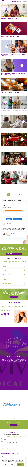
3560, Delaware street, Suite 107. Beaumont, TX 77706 (15, 436)
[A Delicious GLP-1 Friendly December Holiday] (14, 177)
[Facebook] (2, 448)
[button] (25, 1)
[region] (12, 461)
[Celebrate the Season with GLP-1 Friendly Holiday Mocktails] (14, 139)
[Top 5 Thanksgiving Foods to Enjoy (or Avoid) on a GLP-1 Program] (14, 102)
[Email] (2, 441)
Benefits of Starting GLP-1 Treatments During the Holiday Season (13, 55)
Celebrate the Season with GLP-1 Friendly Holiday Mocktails (12, 148)
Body (8, 310)
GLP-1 (11, 310)
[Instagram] (5, 448)
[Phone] (2, 438)
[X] (7, 448)
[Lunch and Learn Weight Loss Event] (14, 10)
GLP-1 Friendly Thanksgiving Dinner (10, 92)
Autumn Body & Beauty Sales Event (10, 36)
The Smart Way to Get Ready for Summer (6, 314)
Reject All (12, 464)
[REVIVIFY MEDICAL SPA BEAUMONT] (2, 434)
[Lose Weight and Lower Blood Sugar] (14, 121)
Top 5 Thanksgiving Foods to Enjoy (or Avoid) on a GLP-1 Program (14, 111)
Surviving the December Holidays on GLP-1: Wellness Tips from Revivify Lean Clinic (12, 167)
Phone (5, 437)
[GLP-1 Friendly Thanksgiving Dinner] (14, 84)
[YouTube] (10, 448)
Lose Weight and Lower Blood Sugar (10, 129)
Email (5, 440)
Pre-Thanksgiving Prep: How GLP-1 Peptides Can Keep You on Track (13, 74)
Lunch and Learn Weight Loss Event (10, 18)
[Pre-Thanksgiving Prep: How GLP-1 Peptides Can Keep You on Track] (14, 65)
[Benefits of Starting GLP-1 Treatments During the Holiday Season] (14, 46)
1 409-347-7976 (13, 293)
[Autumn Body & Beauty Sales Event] (14, 28)
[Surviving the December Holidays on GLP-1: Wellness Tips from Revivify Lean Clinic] (14, 158)
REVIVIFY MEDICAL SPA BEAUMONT (11, 434)
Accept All (20, 464)
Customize (5, 464)
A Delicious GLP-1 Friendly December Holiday (12, 185)
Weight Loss (4, 310)
